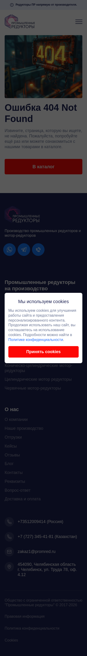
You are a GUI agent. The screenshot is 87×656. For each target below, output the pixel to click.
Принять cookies (43, 351)
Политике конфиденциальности (35, 340)
